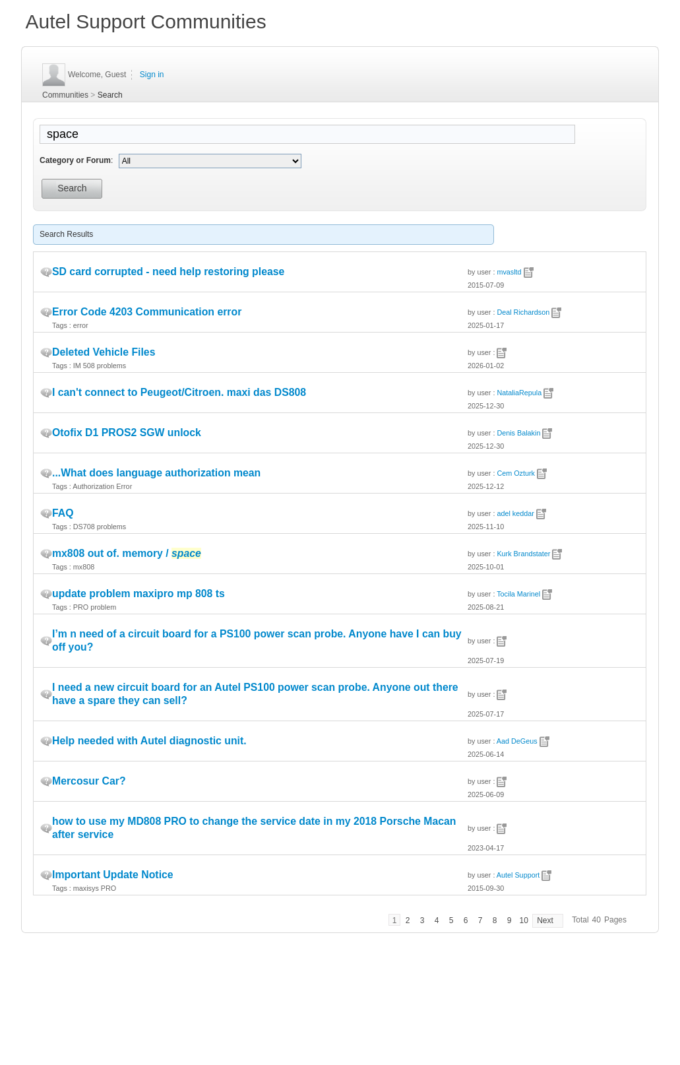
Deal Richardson (523, 312)
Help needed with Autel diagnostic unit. (149, 740)
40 (596, 919)
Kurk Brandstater (523, 554)
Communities (65, 95)
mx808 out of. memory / (126, 553)
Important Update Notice (112, 874)
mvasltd (509, 272)
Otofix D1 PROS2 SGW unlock (126, 432)
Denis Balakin (518, 433)
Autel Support (518, 875)
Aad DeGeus (517, 741)
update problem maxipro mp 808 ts (138, 593)
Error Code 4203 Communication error (146, 311)
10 (523, 920)
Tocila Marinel (518, 594)
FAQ (63, 513)
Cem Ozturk (516, 473)
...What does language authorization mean (156, 472)
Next (545, 920)
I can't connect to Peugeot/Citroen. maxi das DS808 (179, 392)
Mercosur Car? (89, 781)
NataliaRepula (519, 393)
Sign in (152, 74)
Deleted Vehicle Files (103, 352)
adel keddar (515, 513)
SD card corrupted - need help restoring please (168, 271)
